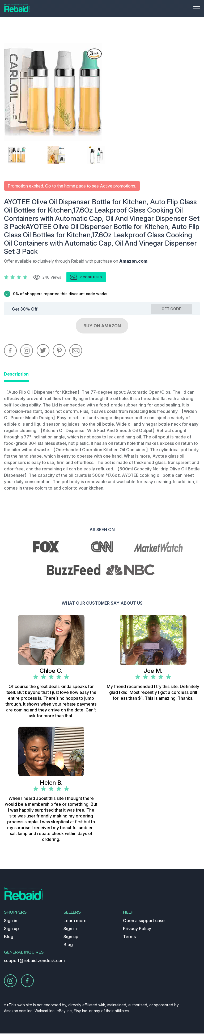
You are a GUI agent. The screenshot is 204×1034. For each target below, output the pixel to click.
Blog (8, 937)
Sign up (11, 929)
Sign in (10, 921)
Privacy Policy (137, 929)
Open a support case (144, 921)
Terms (129, 937)
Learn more (75, 921)
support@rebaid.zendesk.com (34, 961)
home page (75, 186)
